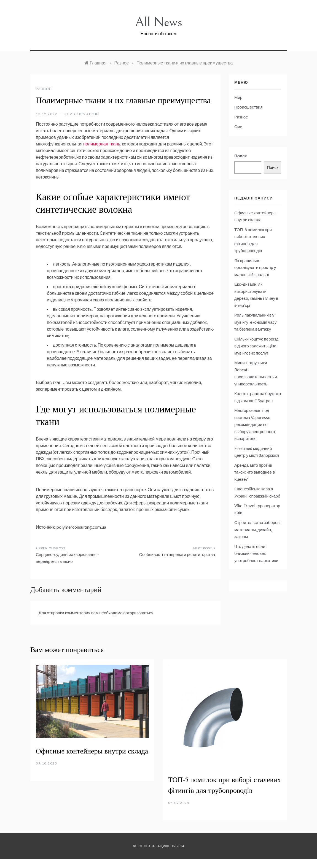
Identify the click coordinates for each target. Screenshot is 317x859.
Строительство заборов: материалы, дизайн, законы (257, 529)
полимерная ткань (101, 143)
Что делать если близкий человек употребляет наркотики (256, 553)
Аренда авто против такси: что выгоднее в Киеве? (254, 472)
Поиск (240, 155)
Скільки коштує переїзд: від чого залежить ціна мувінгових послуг (257, 345)
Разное (44, 89)
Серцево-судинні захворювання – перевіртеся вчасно (68, 558)
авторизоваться (138, 612)
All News (158, 22)
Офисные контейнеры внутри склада (92, 751)
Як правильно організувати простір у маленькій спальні (255, 267)
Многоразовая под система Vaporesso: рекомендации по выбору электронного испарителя (254, 424)
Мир (238, 97)
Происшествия (248, 106)
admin (92, 114)
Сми (238, 126)
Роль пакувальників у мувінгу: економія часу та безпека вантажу (255, 321)
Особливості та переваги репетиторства (177, 554)
